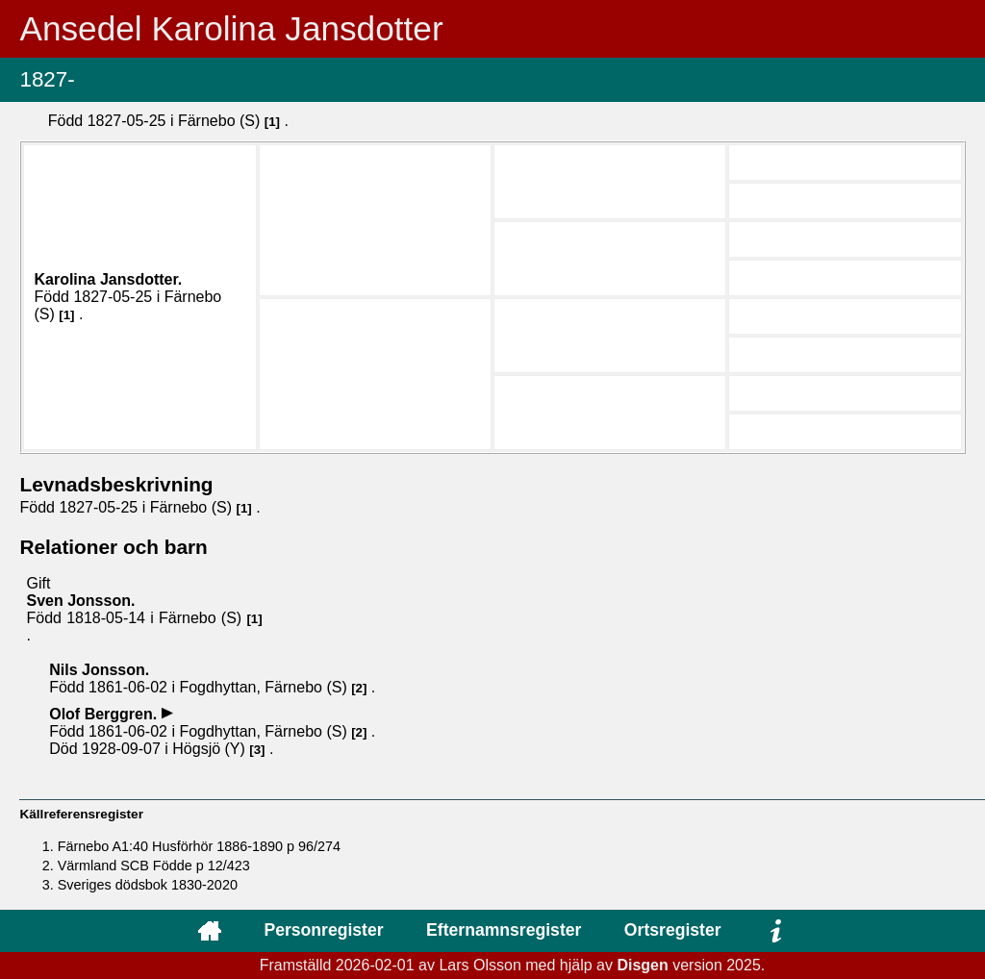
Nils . (99, 670)
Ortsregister (672, 930)
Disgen (642, 965)
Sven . (80, 600)
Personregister (323, 930)
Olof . (105, 714)
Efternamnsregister (503, 930)
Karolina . (108, 279)
